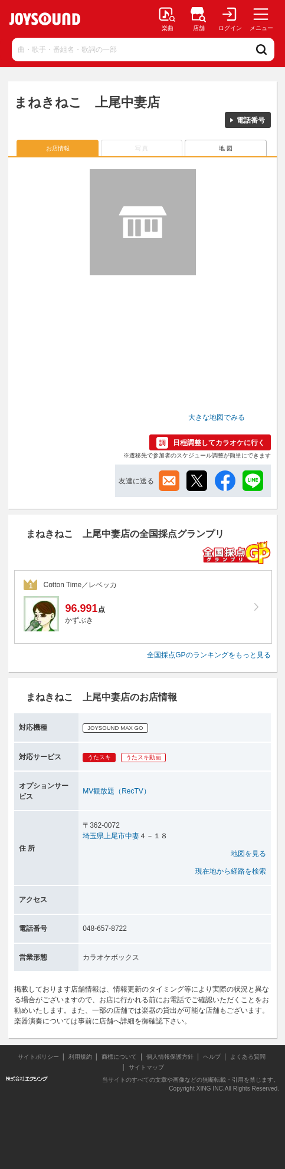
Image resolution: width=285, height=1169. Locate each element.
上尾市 (114, 836)
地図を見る (248, 853)
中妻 (132, 836)
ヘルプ (212, 1056)
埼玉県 (93, 836)
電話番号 (251, 120)
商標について (119, 1056)
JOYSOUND (44, 19)
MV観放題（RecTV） (116, 791)
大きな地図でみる (216, 417)
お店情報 (58, 148)
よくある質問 (248, 1056)
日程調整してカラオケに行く (219, 443)
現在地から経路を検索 (230, 871)
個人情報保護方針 (170, 1056)
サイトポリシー (38, 1056)
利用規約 (80, 1056)
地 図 (225, 148)
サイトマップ (146, 1067)
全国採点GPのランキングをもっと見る (208, 655)
